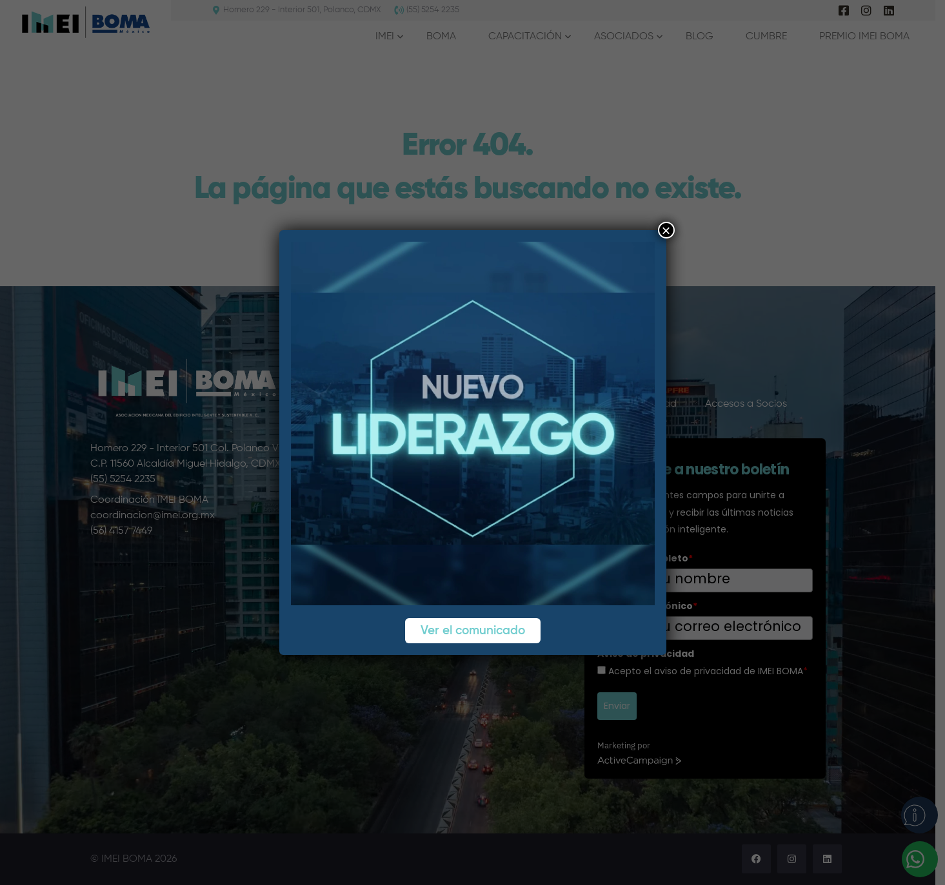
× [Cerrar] (665, 230)
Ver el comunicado (473, 631)
